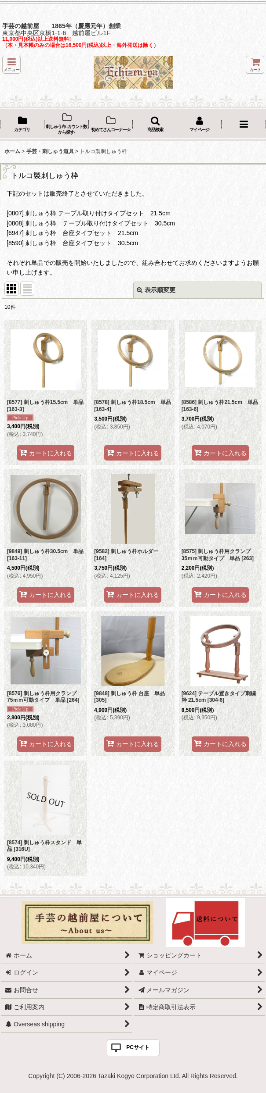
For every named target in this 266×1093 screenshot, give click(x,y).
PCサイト (137, 1047)
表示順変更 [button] (156, 289)
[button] (11, 65)
